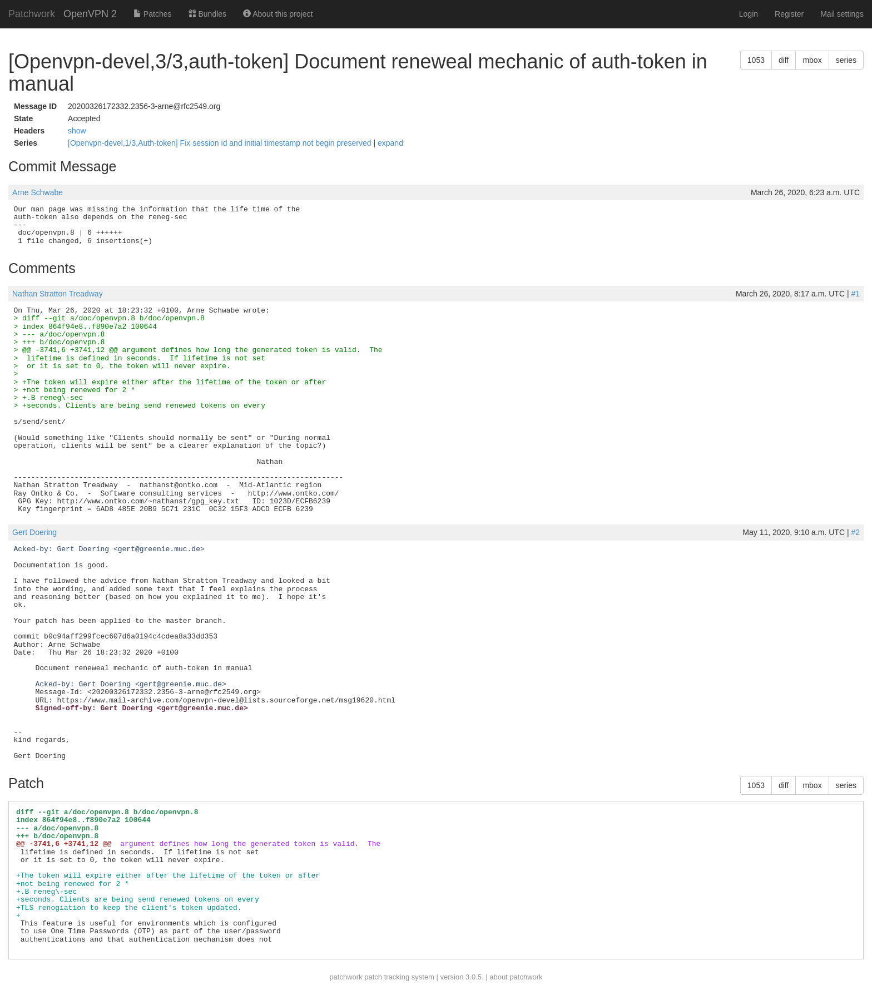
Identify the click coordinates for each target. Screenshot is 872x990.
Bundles (207, 13)
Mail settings (842, 13)
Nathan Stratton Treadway (57, 293)
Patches (152, 13)
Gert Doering (34, 532)
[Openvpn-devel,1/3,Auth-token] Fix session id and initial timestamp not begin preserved (220, 142)
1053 (756, 60)
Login (748, 13)
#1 (855, 293)
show (77, 130)
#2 (855, 532)
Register (789, 13)
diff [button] (784, 60)
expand (390, 142)
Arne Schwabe (37, 192)
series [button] (846, 60)
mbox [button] (811, 60)
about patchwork (515, 977)
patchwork (345, 977)
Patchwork (31, 13)
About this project (278, 13)
